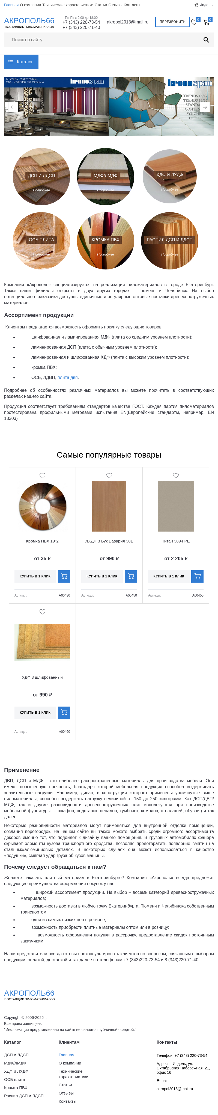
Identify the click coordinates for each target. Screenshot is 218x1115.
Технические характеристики (67, 5)
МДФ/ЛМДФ (106, 175)
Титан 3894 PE (176, 541)
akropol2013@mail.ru (127, 22)
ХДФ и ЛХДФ (169, 175)
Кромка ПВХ (106, 240)
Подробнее (41, 190)
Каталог (25, 62)
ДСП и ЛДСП (41, 175)
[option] (56, 107)
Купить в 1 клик (35, 576)
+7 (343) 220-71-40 (81, 27)
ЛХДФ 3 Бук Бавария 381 (109, 541)
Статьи (101, 5)
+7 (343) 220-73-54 (81, 22)
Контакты (132, 5)
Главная (11, 5)
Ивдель (206, 5)
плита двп (68, 377)
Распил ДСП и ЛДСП (170, 240)
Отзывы (115, 5)
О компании (30, 5)
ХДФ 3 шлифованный (42, 677)
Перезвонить (173, 22)
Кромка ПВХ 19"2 (42, 541)
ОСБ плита (41, 240)
